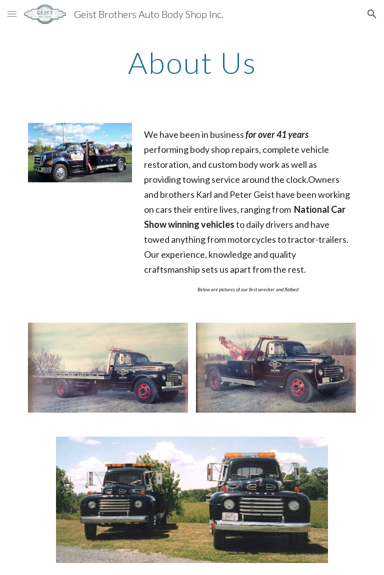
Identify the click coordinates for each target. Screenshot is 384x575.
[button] (12, 13)
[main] (192, 62)
